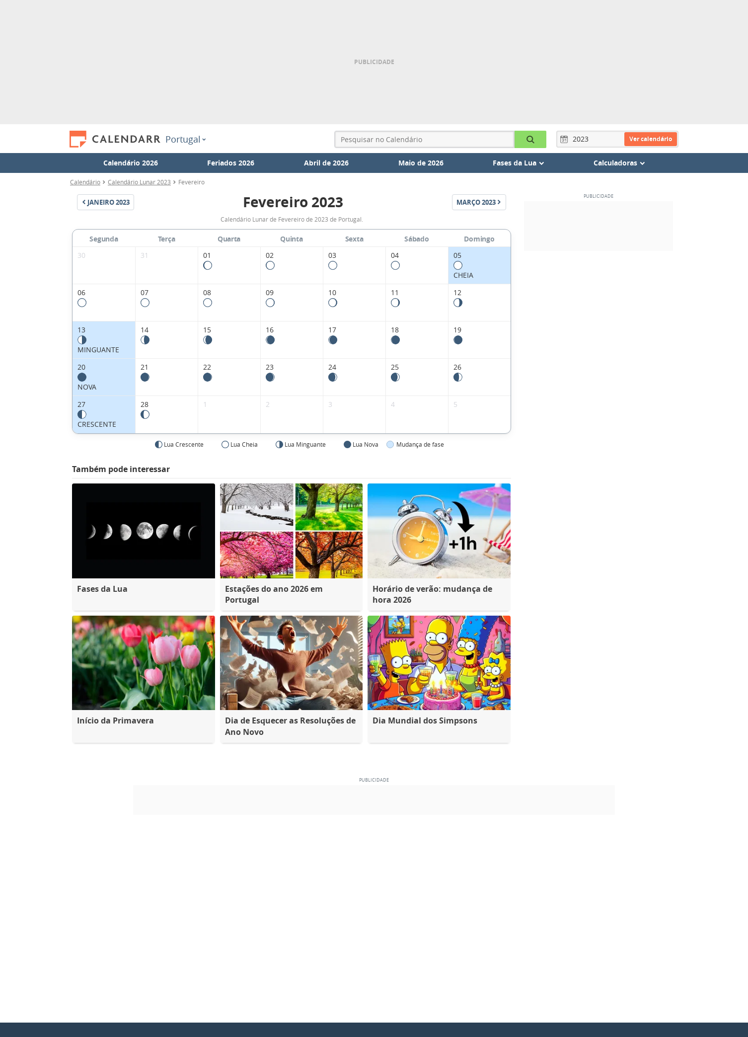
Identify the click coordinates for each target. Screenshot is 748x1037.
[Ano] (582, 139)
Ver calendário (650, 139)
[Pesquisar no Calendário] (530, 139)
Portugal (185, 139)
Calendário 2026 (130, 162)
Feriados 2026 (230, 162)
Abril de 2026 (326, 162)
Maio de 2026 (421, 162)
